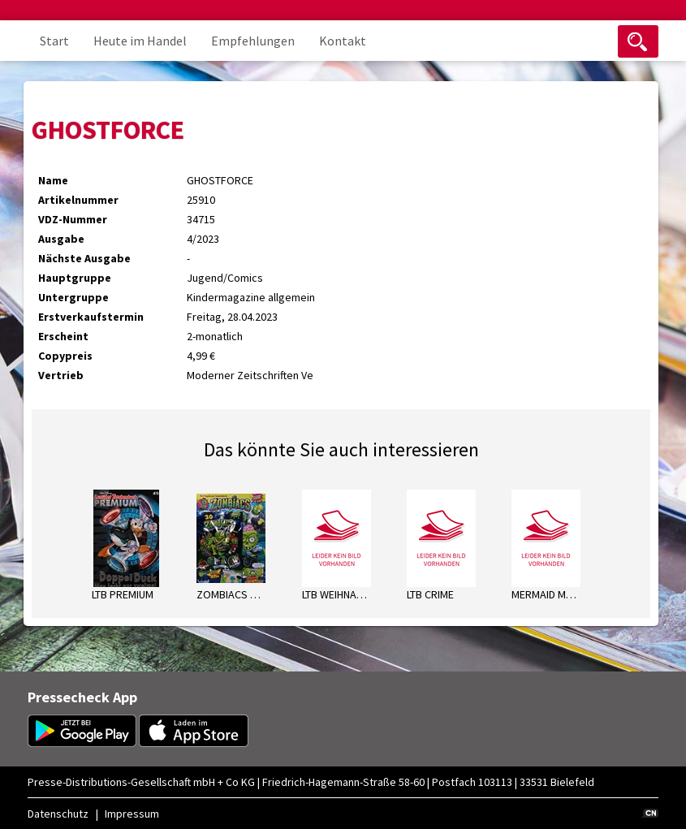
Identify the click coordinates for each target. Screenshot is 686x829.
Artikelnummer (78, 199)
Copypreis (65, 355)
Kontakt (342, 40)
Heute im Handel (140, 40)
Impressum (132, 813)
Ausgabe (61, 238)
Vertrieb (61, 375)
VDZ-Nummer (72, 219)
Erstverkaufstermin (91, 316)
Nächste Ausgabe (84, 258)
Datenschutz (58, 813)
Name (53, 180)
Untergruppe (73, 297)
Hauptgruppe (74, 277)
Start (54, 40)
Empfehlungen (253, 40)
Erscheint (63, 336)
